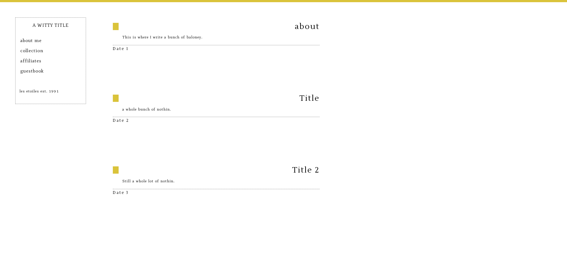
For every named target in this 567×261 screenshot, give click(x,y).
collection (31, 50)
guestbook (32, 71)
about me (31, 40)
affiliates (31, 60)
